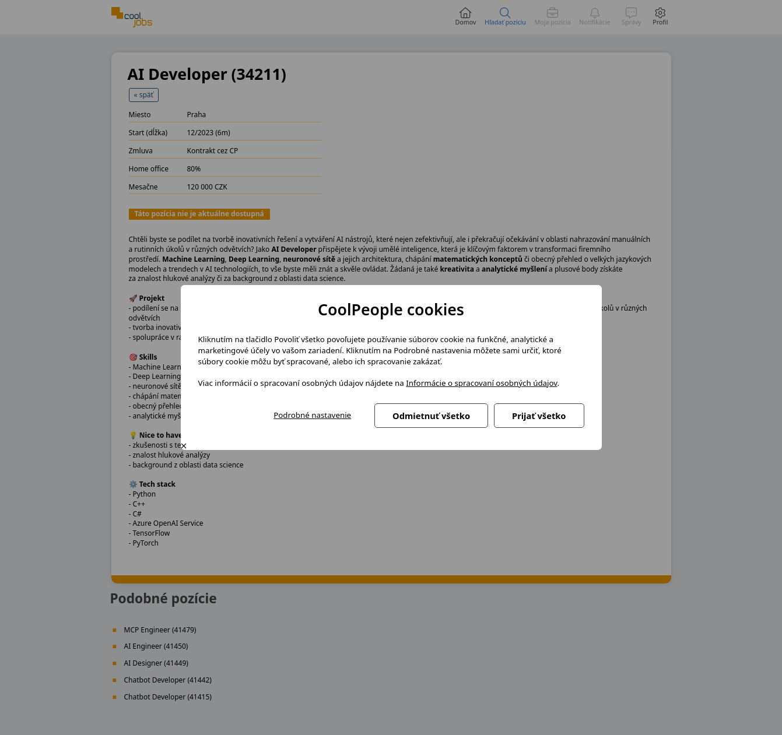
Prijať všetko (539, 415)
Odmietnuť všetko (431, 415)
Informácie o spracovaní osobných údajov (481, 383)
